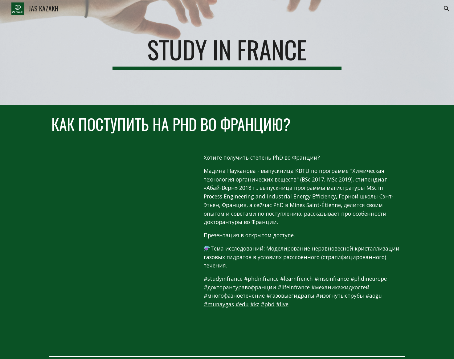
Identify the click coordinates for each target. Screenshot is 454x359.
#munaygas (219, 304)
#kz (254, 304)
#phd (268, 304)
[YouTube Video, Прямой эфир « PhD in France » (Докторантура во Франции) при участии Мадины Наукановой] (120, 191)
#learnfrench (296, 278)
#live (282, 304)
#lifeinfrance (294, 287)
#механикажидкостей (340, 287)
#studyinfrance (223, 278)
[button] (446, 8)
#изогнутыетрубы (340, 295)
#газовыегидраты (290, 295)
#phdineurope (368, 278)
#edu (242, 304)
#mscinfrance (331, 278)
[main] (227, 52)
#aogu (374, 295)
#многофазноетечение (234, 295)
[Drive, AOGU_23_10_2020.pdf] (120, 293)
